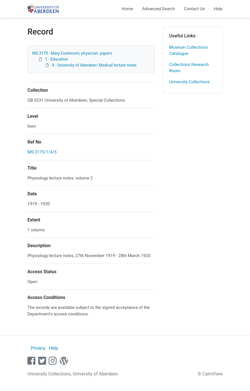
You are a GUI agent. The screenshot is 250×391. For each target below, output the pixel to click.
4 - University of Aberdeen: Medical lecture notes (94, 65)
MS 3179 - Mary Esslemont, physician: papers (72, 53)
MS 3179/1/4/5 (42, 152)
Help (218, 8)
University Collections (189, 81)
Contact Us (194, 8)
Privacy (38, 348)
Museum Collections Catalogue (188, 50)
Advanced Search (158, 8)
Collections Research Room (189, 68)
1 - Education (56, 59)
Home (127, 8)
